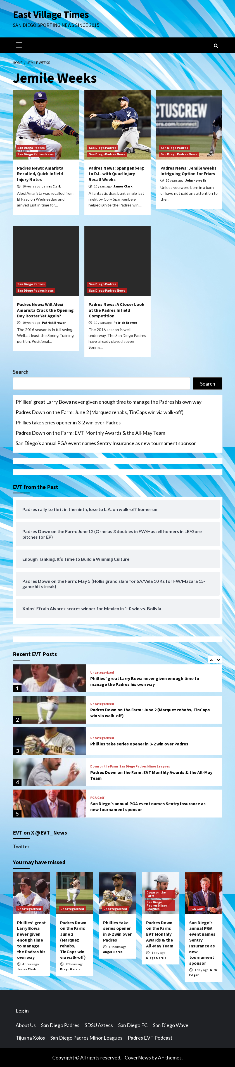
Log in (22, 1010)
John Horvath (195, 180)
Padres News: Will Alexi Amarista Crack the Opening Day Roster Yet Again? (45, 310)
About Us (26, 1025)
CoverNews (138, 1057)
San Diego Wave (170, 1025)
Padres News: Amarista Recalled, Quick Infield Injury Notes (40, 173)
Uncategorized (102, 672)
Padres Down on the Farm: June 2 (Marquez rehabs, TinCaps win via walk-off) (100, 412)
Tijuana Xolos (30, 1038)
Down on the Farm (104, 766)
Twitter (21, 846)
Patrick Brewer (54, 322)
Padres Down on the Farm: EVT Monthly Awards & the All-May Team (90, 433)
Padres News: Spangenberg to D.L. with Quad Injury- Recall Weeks (116, 173)
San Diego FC (133, 1025)
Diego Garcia (70, 969)
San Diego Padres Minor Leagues (144, 766)
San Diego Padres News (35, 154)
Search (21, 372)
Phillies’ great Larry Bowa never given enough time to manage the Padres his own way (108, 402)
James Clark (51, 186)
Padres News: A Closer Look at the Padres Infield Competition (116, 310)
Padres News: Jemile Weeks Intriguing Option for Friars (188, 171)
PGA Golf (97, 797)
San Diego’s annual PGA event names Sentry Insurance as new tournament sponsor (106, 443)
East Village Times (51, 14)
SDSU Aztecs (99, 1025)
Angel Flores (112, 952)
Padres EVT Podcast (150, 1038)
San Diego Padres (31, 148)
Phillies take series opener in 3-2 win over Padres (68, 422)
